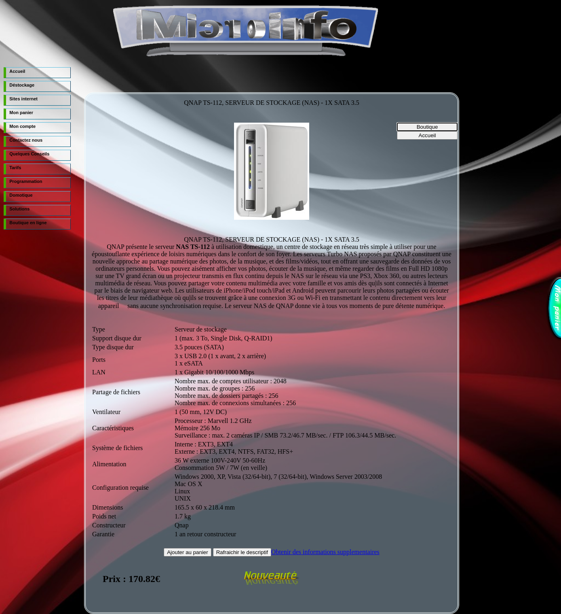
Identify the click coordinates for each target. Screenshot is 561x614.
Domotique (20, 195)
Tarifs (15, 167)
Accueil (17, 71)
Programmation (25, 181)
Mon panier (21, 112)
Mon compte (22, 126)
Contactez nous (25, 140)
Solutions (19, 208)
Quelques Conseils (29, 153)
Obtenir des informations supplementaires (325, 551)
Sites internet (23, 98)
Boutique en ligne (27, 222)
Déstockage (21, 85)
